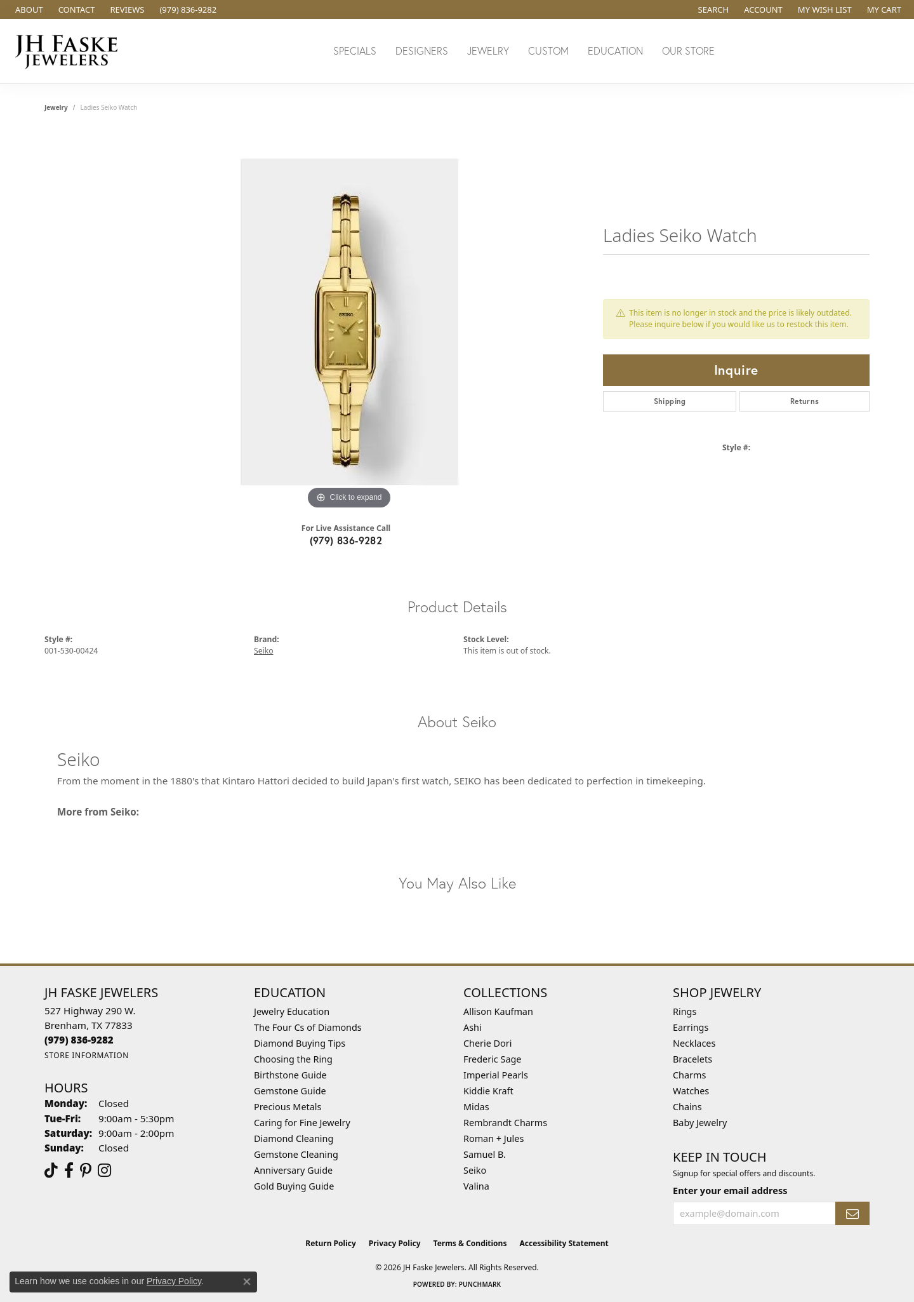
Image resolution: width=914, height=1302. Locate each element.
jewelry (56, 107)
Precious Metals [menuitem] (287, 1107)
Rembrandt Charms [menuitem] (505, 1123)
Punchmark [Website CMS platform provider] (480, 1284)
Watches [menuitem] (691, 1091)
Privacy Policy (395, 1243)
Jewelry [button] (488, 50)
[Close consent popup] (247, 1281)
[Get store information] (86, 1055)
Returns (804, 401)
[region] (349, 322)
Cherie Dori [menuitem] (487, 1043)
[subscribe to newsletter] (852, 1213)
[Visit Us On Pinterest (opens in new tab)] (85, 1170)
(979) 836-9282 (346, 540)
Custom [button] (548, 50)
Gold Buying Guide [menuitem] (294, 1186)
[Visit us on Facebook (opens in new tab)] (69, 1170)
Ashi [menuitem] (472, 1027)
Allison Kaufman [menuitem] (498, 1011)
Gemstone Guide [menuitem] (290, 1091)
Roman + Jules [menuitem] (493, 1138)
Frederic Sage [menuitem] (492, 1059)
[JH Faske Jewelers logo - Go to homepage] (69, 51)
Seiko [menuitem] (474, 1170)
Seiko (264, 650)
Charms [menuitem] (689, 1075)
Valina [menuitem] (476, 1186)
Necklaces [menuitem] (694, 1043)
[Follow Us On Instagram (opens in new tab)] (104, 1170)
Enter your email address (730, 1190)
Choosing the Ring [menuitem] (293, 1059)
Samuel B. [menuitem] (484, 1154)
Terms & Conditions (470, 1243)
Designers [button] (421, 50)
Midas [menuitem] (476, 1107)
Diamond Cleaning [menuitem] (293, 1138)
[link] (28, 9)
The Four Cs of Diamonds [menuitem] (308, 1027)
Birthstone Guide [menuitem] (290, 1075)
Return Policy (330, 1243)
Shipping (670, 401)
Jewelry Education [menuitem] (291, 1011)
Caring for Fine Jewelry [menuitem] (302, 1123)
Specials (354, 50)
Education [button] (615, 50)
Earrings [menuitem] (690, 1027)
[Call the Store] (79, 1039)
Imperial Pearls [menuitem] (495, 1075)
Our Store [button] (688, 50)
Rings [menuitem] (684, 1011)
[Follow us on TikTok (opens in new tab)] (51, 1170)
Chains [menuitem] (687, 1107)
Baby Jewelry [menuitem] (700, 1123)
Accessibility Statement (563, 1243)
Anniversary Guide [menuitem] (293, 1170)
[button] (712, 9)
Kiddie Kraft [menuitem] (488, 1091)
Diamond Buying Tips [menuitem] (299, 1043)
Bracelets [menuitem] (692, 1059)
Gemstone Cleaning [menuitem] (296, 1154)
